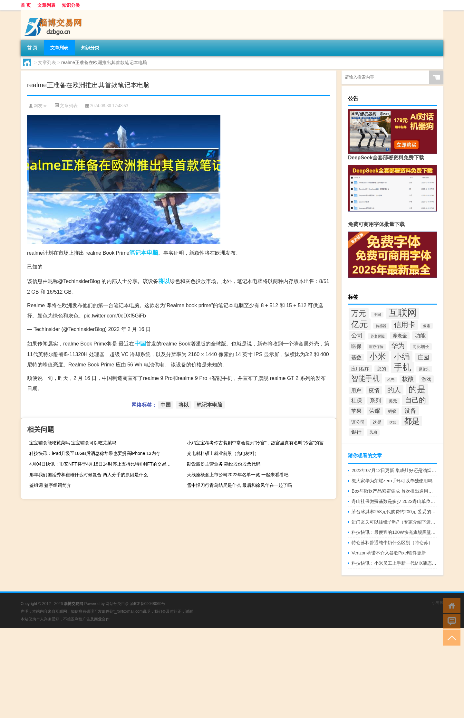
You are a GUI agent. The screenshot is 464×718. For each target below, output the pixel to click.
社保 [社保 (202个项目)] (356, 401)
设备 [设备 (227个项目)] (410, 410)
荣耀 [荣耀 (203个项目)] (374, 411)
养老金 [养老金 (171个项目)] (399, 335)
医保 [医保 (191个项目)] (356, 346)
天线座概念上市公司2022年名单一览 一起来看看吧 (237, 474)
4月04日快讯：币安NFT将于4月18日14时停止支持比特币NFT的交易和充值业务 (103, 464)
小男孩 (437, 602)
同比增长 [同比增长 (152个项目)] (420, 346)
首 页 (26, 5)
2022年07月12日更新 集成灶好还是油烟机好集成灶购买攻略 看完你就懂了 (394, 470)
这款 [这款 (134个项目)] (392, 422)
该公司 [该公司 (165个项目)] (358, 422)
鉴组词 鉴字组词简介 (50, 485)
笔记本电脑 (143, 253)
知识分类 (71, 5)
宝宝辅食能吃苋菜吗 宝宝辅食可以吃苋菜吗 (72, 442)
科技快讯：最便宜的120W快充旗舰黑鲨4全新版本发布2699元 (394, 532)
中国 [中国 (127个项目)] (377, 314)
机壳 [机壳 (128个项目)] (390, 380)
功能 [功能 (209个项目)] (420, 335)
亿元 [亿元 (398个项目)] (359, 324)
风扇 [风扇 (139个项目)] (373, 432)
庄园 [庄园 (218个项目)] (423, 357)
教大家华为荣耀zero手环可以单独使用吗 (392, 480)
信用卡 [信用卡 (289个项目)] (404, 325)
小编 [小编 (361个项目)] (402, 356)
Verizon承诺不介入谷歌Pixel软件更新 (389, 552)
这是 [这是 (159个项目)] (377, 422)
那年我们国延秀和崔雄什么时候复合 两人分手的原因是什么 (88, 474)
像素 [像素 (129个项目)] (426, 326)
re (45, 105)
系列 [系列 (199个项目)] (375, 401)
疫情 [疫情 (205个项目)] (374, 390)
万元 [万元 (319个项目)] (358, 313)
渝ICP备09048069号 (147, 603)
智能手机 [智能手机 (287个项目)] (365, 378)
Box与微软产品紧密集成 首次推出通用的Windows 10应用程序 (394, 491)
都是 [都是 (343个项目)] (412, 421)
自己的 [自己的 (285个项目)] (415, 400)
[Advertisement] (193, 673)
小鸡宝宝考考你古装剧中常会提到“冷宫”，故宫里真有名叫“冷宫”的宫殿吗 (260, 442)
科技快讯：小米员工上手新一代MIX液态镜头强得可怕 (394, 563)
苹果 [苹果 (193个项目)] (356, 411)
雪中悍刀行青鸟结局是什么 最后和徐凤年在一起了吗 (239, 485)
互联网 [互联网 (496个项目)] (403, 312)
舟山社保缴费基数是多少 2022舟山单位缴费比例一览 (394, 501)
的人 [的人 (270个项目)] (394, 389)
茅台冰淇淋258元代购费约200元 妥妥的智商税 (394, 511)
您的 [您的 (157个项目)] (381, 368)
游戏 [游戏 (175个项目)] (426, 379)
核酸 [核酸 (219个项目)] (408, 379)
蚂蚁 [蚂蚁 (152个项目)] (392, 411)
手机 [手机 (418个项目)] (402, 367)
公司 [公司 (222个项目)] (357, 335)
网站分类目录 (117, 603)
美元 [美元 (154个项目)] (393, 401)
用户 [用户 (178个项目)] (356, 390)
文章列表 (46, 5)
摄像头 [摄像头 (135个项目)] (424, 369)
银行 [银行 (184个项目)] (356, 432)
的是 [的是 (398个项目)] (417, 389)
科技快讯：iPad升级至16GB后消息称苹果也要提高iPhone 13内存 (94, 453)
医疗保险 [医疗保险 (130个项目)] (376, 347)
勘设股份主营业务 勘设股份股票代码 (223, 464)
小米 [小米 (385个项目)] (377, 356)
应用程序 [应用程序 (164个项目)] (360, 368)
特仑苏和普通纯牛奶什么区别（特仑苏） (392, 542)
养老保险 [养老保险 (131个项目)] (378, 336)
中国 (140, 343)
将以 (164, 281)
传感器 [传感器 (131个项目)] (381, 326)
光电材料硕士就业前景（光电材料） (223, 453)
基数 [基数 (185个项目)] (356, 357)
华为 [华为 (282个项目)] (398, 346)
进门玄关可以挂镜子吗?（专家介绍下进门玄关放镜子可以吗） (394, 521)
